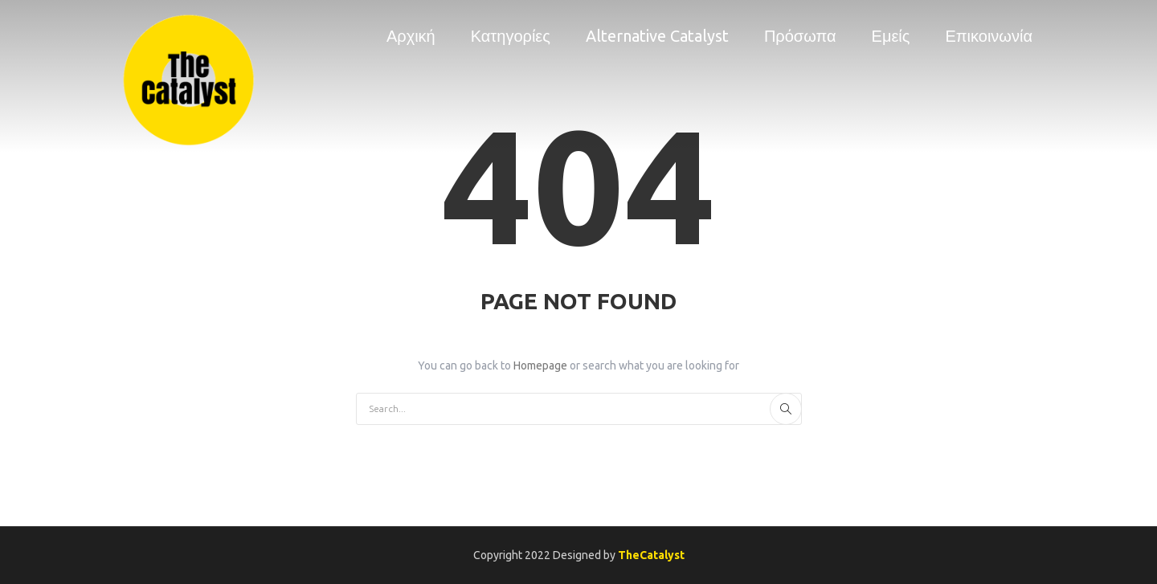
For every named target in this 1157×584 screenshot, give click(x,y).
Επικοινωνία (988, 36)
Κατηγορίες (510, 36)
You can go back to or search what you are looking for (578, 365)
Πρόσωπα (800, 36)
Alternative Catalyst (657, 36)
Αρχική (410, 36)
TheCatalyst (651, 555)
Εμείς (891, 36)
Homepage (541, 365)
